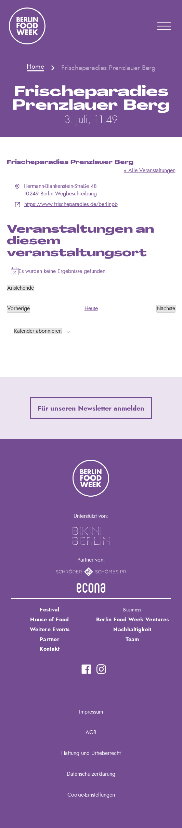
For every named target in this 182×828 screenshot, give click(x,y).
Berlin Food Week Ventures (132, 619)
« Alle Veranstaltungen (150, 170)
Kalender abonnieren (38, 331)
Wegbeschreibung (76, 193)
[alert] (91, 271)
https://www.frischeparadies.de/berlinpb (71, 204)
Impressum (91, 712)
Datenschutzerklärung (91, 774)
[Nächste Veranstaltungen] (166, 308)
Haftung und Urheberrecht (91, 753)
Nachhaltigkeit (132, 629)
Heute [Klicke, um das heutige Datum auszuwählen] (91, 308)
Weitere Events (49, 629)
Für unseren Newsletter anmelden (91, 408)
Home (35, 66)
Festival (50, 609)
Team (132, 639)
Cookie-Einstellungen (91, 795)
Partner (50, 639)
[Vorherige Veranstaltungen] (18, 308)
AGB (91, 732)
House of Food (49, 619)
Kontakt (49, 649)
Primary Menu (155, 26)
